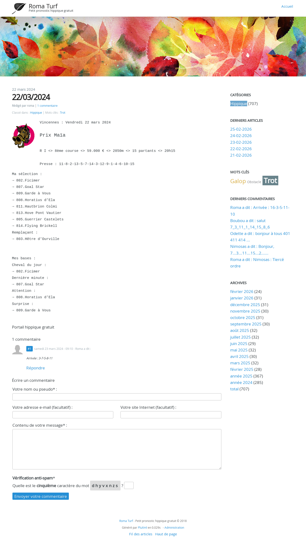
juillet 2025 (240, 337)
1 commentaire (47, 105)
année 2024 (241, 382)
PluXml (142, 527)
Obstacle (254, 182)
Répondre (35, 368)
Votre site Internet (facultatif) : (148, 407)
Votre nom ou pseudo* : (34, 389)
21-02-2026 (241, 155)
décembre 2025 (245, 304)
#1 (29, 349)
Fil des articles (140, 534)
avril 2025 (239, 356)
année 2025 (241, 376)
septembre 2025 (246, 324)
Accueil (287, 6)
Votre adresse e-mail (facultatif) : (42, 407)
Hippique (36, 112)
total (235, 389)
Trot (62, 112)
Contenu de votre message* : (39, 425)
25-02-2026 (241, 129)
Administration (174, 527)
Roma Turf (43, 6)
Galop (238, 181)
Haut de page (166, 534)
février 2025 (241, 369)
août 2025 (239, 330)
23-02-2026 (241, 142)
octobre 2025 (242, 317)
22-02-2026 (241, 148)
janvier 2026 (241, 298)
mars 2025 (240, 363)
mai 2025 (239, 350)
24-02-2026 (241, 135)
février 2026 (241, 291)
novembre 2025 (245, 311)
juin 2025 (238, 343)
